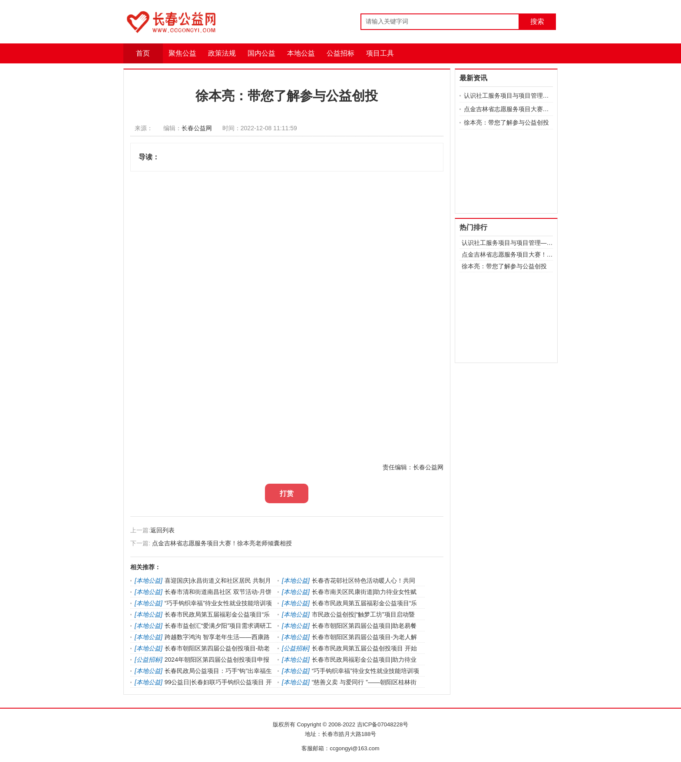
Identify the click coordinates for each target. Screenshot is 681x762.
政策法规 (222, 53)
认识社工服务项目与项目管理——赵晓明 (508, 95)
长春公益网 (197, 128)
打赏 (287, 493)
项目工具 (380, 53)
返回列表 (162, 530)
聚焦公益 (182, 53)
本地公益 (301, 53)
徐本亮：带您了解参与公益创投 (506, 122)
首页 (143, 53)
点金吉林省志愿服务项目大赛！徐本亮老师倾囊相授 (222, 543)
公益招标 (340, 53)
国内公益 (261, 53)
